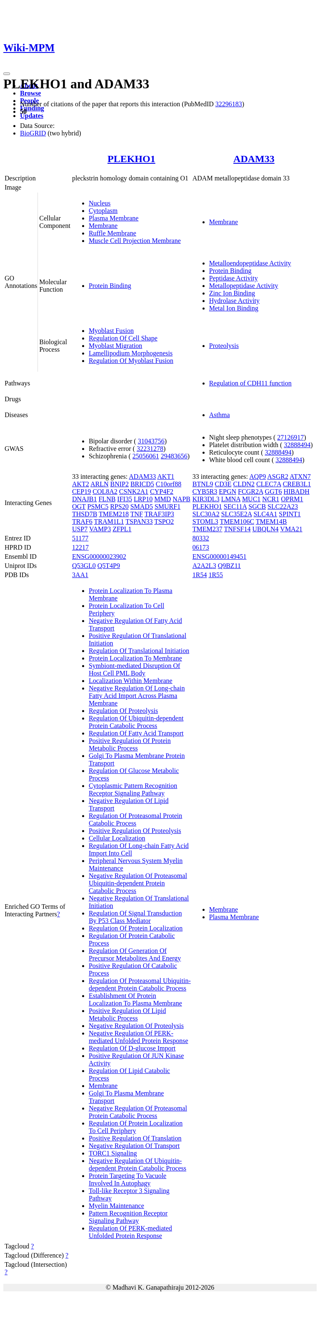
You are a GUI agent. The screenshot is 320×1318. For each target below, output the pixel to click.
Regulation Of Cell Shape (123, 338)
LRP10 (143, 499)
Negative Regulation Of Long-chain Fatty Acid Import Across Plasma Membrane (137, 696)
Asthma (219, 414)
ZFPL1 (121, 529)
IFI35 (124, 499)
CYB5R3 (205, 491)
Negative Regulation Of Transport (134, 1145)
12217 (80, 547)
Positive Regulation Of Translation (135, 1138)
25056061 (145, 456)
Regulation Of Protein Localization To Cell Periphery (135, 1127)
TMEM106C (237, 521)
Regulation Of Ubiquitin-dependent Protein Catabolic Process (136, 722)
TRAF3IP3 (159, 514)
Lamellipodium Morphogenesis (130, 353)
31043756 (151, 441)
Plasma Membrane (114, 218)
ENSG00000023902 (99, 556)
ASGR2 (277, 476)
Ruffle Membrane (112, 233)
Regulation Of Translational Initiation (139, 650)
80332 (200, 538)
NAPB (181, 499)
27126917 (290, 437)
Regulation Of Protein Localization (135, 928)
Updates (31, 115)
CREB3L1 (297, 484)
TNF (136, 514)
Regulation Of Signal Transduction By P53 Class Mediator (135, 917)
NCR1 (270, 499)
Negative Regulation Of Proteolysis (136, 1025)
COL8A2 (105, 491)
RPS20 (119, 506)
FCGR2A (250, 491)
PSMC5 (97, 506)
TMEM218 (114, 514)
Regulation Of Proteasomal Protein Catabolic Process (135, 819)
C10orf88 (168, 484)
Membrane (103, 225)
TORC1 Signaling (113, 1153)
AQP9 (257, 476)
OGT (79, 506)
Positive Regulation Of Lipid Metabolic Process (127, 1014)
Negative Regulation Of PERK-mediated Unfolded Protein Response (138, 1037)
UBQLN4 (265, 529)
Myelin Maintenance (116, 1205)
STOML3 (205, 521)
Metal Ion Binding (233, 308)
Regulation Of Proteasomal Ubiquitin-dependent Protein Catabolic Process (140, 984)
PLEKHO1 (131, 158)
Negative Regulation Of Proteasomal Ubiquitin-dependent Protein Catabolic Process (138, 883)
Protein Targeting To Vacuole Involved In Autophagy (127, 1179)
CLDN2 (244, 484)
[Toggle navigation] (6, 74)
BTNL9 (202, 484)
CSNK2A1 (133, 491)
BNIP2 (119, 484)
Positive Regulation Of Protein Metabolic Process (130, 744)
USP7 (80, 529)
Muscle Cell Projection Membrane (135, 240)
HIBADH (296, 491)
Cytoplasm (103, 210)
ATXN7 (300, 476)
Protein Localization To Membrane (135, 658)
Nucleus (99, 203)
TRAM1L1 (109, 521)
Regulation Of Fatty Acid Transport (136, 733)
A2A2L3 (204, 565)
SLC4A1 (265, 514)
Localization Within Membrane (130, 680)
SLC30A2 (206, 514)
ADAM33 (254, 158)
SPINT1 (289, 514)
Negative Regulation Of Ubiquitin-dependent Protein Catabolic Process (137, 1164)
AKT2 (80, 484)
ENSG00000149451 (219, 556)
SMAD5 (141, 506)
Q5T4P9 (109, 565)
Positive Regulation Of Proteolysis (135, 830)
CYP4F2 (161, 491)
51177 (80, 538)
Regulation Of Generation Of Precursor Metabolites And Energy (135, 954)
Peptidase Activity (233, 278)
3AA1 (80, 574)
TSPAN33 (138, 521)
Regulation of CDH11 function (250, 383)
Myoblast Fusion (111, 330)
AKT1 (165, 476)
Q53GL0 (84, 565)
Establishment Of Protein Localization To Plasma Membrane (135, 999)
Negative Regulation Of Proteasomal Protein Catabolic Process (138, 1112)
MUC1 (251, 499)
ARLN (99, 484)
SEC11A (235, 506)
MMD (162, 499)
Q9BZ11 (229, 565)
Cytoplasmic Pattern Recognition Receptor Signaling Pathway (133, 789)
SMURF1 (167, 506)
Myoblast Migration (115, 345)
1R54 (199, 574)
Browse (30, 93)
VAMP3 (100, 529)
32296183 (228, 104)
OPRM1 (292, 499)
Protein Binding (110, 285)
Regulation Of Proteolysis (123, 710)
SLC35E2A (236, 514)
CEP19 (81, 491)
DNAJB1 (84, 499)
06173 (200, 547)
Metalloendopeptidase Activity (250, 263)
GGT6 (273, 491)
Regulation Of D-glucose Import (132, 1048)
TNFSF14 (237, 529)
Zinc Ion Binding (232, 293)
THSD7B (84, 514)
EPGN (227, 491)
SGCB (257, 506)
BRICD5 (142, 484)
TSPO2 (164, 521)
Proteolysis (224, 345)
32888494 (297, 444)
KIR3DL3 (206, 499)
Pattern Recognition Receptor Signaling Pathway (128, 1217)
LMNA (230, 499)
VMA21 (291, 529)
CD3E (223, 484)
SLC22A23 (283, 506)
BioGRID (33, 133)
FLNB (106, 499)
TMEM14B (271, 521)
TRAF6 (82, 521)
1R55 (215, 574)
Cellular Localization (117, 838)
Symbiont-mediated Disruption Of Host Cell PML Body (134, 669)
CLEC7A (268, 484)
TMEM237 (207, 529)
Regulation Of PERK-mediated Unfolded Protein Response (130, 1232)
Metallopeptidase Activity (243, 285)
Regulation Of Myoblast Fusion (131, 360)
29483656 (174, 456)
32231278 (150, 448)
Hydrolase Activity (234, 300)
